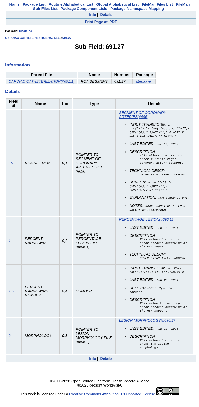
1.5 (11, 298)
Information (17, 64)
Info (92, 14)
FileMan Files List (157, 4)
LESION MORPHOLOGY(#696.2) (147, 328)
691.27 (67, 37)
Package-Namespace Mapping (137, 8)
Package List (34, 4)
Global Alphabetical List (117, 4)
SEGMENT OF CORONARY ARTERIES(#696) (142, 115)
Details (106, 14)
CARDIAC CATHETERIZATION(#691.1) (32, 37)
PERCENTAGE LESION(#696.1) (146, 223)
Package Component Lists (84, 8)
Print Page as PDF (101, 22)
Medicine (25, 30)
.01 (11, 165)
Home (14, 4)
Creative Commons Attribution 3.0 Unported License (112, 403)
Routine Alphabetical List (70, 4)
